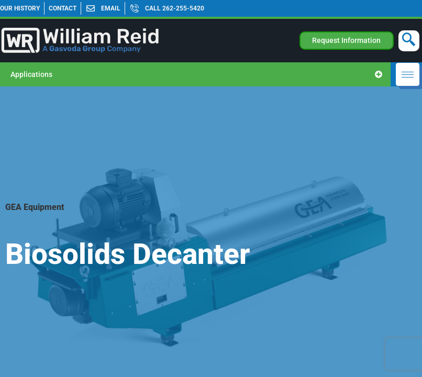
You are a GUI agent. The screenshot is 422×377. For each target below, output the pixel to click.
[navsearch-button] (408, 40)
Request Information (346, 40)
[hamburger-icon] (407, 74)
